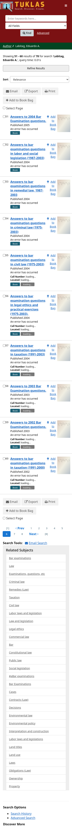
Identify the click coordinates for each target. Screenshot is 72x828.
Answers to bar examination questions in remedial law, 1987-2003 (27, 188)
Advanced (43, 33)
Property (14, 786)
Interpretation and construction (29, 731)
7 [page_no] (14, 534)
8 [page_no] (22, 534)
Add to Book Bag (19, 100)
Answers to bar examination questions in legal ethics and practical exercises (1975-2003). (27, 305)
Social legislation (19, 668)
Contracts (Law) (18, 700)
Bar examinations (20, 558)
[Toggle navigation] (65, 5)
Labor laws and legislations (26, 739)
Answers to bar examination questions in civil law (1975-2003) (27, 259)
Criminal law (17, 581)
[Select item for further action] (4, 116)
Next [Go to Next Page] (33, 534)
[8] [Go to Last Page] (46, 534)
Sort (5, 79)
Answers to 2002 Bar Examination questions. (28, 424)
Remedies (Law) (19, 589)
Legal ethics (16, 629)
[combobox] (36, 18)
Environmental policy (22, 723)
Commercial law (19, 637)
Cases (12, 692)
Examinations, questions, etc (27, 574)
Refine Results (36, 68)
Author (7, 46)
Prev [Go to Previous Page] (20, 528)
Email (12, 91)
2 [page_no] (39, 528)
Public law (15, 660)
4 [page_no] (54, 528)
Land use (14, 755)
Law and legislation (21, 621)
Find (27, 33)
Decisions (15, 707)
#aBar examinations (21, 676)
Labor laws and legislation (25, 613)
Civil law (14, 605)
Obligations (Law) (20, 770)
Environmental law (20, 715)
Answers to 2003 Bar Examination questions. (28, 388)
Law (11, 566)
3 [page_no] (46, 528)
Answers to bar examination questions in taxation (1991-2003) (27, 350)
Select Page (14, 108)
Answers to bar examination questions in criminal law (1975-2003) (27, 225)
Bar (11, 644)
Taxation (14, 597)
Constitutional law (20, 652)
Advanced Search (23, 818)
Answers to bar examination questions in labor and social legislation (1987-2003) (27, 151)
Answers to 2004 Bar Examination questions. (28, 119)
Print (50, 91)
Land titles (15, 747)
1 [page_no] (31, 528)
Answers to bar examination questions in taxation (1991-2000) (27, 463)
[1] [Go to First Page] (7, 528)
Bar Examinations (20, 684)
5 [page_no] (62, 528)
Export (31, 91)
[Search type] (36, 25)
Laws (12, 762)
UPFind (9, 4)
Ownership (16, 778)
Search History (21, 813)
